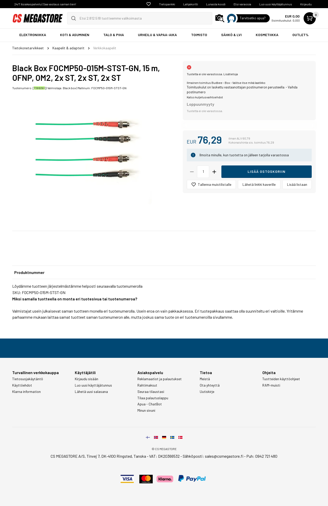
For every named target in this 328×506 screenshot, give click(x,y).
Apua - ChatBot (149, 404)
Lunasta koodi (215, 4)
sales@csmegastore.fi (224, 456)
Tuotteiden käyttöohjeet (281, 379)
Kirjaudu (306, 4)
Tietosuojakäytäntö (27, 379)
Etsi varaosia (242, 4)
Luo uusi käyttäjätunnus (275, 4)
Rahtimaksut (147, 385)
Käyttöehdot (22, 385)
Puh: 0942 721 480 (261, 456)
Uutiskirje (207, 392)
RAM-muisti (271, 385)
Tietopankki (167, 4)
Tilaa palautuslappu (152, 398)
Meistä (205, 379)
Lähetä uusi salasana (91, 392)
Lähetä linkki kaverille (259, 184)
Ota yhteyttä (210, 385)
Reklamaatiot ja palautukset (159, 379)
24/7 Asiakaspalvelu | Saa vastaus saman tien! (45, 4)
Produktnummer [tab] (29, 272)
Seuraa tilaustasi (150, 392)
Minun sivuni (146, 410)
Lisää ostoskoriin (267, 171)
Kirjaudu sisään (86, 379)
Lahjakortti (190, 4)
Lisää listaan (297, 184)
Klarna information (26, 392)
